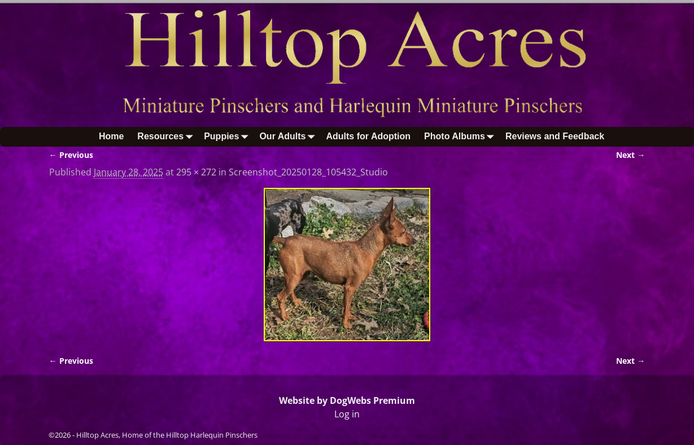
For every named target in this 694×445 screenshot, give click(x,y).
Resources (167, 137)
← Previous (71, 154)
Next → (630, 154)
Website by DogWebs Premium (347, 400)
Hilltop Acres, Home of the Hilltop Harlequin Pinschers (166, 435)
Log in (347, 414)
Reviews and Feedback (554, 136)
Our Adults (289, 137)
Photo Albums (461, 137)
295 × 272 (196, 172)
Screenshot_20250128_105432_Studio (308, 172)
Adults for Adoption (368, 136)
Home (111, 136)
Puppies (228, 137)
